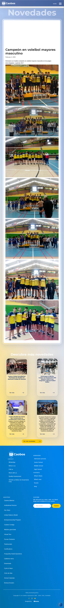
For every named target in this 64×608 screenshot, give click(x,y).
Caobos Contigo (9, 525)
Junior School (38, 462)
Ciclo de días (8, 573)
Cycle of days (8, 568)
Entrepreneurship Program (12, 520)
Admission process (40, 459)
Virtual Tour (7, 534)
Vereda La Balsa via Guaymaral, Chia (19, 480)
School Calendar (9, 578)
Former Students (9, 539)
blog (35, 486)
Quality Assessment (15, 476)
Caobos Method (9, 500)
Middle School (38, 466)
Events (36, 483)
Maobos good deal (10, 529)
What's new (37, 479)
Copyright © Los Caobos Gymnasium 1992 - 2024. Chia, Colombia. (32, 595)
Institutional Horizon (10, 505)
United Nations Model (11, 515)
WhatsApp (12, 462)
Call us (11, 469)
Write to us (12, 466)
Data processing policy (32, 592)
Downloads (7, 563)
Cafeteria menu (9, 558)
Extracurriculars (9, 583)
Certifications (8, 549)
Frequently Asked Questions (13, 554)
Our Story (7, 510)
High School (38, 469)
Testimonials (8, 544)
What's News (38, 476)
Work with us (13, 473)
